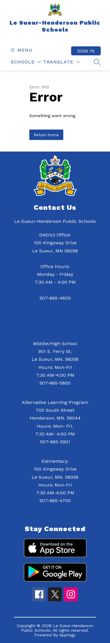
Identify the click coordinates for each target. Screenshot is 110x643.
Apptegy (67, 635)
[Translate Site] (62, 61)
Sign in (86, 51)
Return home (46, 134)
